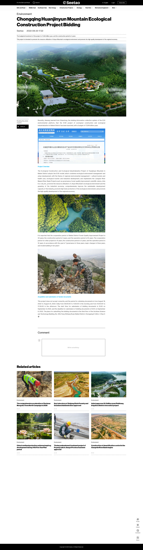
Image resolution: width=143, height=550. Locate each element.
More (113, 7)
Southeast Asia (42, 7)
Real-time (88, 7)
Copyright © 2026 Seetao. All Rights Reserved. (71, 547)
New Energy (52, 7)
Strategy (79, 7)
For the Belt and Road (23, 2)
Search (36, 2)
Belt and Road (21, 7)
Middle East (32, 7)
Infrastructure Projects (66, 7)
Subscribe (122, 2)
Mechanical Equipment (101, 7)
